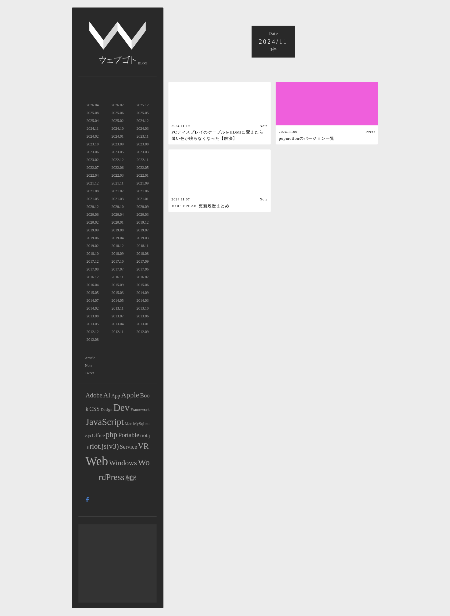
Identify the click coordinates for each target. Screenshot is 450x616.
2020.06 (93, 214)
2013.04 (118, 324)
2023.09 (118, 144)
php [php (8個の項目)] (112, 434)
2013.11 (118, 308)
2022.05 (143, 167)
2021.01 (143, 199)
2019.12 (143, 222)
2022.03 (118, 175)
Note (88, 365)
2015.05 (93, 292)
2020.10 (118, 206)
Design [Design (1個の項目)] (106, 409)
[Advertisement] (117, 563)
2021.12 (93, 183)
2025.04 (93, 121)
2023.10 (93, 144)
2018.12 (118, 246)
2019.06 (93, 238)
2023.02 (93, 160)
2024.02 (93, 136)
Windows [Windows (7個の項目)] (123, 463)
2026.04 (93, 105)
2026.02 (118, 105)
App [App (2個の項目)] (115, 396)
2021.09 (143, 183)
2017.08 (93, 269)
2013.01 (143, 324)
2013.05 (93, 324)
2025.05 (143, 113)
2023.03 (143, 152)
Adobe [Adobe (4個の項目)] (94, 395)
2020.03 (143, 214)
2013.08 (93, 316)
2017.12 (93, 261)
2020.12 (93, 206)
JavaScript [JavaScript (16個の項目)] (105, 422)
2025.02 (118, 121)
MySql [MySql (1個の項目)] (138, 423)
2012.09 (143, 332)
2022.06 (118, 167)
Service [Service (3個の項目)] (128, 447)
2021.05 (93, 199)
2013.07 (118, 316)
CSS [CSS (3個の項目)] (94, 409)
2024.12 (143, 121)
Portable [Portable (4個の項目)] (128, 435)
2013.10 (143, 308)
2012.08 (93, 339)
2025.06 (118, 113)
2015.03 (118, 292)
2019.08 (118, 230)
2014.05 (118, 300)
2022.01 (143, 175)
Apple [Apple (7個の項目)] (130, 395)
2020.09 (143, 206)
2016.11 (118, 277)
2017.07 (118, 269)
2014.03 (143, 300)
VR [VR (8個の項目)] (143, 446)
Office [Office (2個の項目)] (98, 435)
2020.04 (118, 214)
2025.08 (93, 113)
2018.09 (118, 253)
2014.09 (143, 292)
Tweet (89, 373)
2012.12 (93, 332)
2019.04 (118, 238)
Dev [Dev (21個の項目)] (121, 407)
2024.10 (118, 128)
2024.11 (93, 128)
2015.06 (143, 285)
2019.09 (93, 230)
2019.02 (93, 246)
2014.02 (93, 308)
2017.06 (143, 269)
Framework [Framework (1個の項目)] (139, 409)
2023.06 (93, 152)
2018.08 (143, 253)
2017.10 (118, 261)
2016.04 (93, 285)
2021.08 (93, 191)
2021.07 (118, 191)
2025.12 (143, 105)
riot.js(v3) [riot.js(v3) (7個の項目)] (104, 446)
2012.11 (118, 332)
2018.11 (143, 246)
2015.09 (118, 285)
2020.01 (118, 222)
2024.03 (143, 128)
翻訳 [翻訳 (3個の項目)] (131, 478)
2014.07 (93, 300)
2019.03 (143, 238)
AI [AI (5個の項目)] (107, 395)
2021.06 (143, 191)
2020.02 (93, 222)
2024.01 (118, 136)
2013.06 (143, 316)
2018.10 (93, 253)
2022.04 (93, 175)
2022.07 (93, 167)
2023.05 (118, 152)
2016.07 (143, 277)
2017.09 (143, 261)
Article (90, 358)
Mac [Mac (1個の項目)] (128, 423)
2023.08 (143, 144)
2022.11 (143, 160)
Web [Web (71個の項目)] (97, 461)
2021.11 (118, 183)
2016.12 (93, 277)
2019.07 (143, 230)
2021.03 (118, 199)
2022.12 (118, 160)
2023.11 (143, 136)
